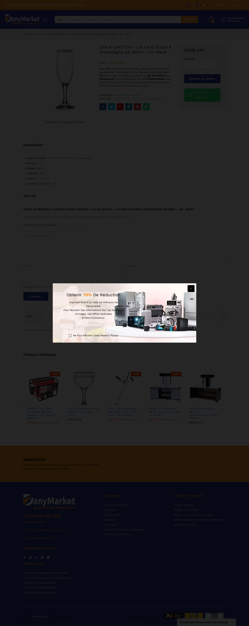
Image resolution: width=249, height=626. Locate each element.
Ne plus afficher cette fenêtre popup (95, 335)
